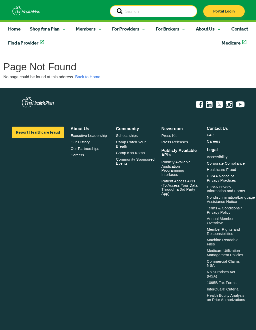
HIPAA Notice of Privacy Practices (221, 178)
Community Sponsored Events (135, 161)
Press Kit (169, 135)
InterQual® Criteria (222, 289)
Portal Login (224, 11)
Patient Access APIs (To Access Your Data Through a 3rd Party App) (180, 187)
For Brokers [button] (167, 29)
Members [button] (85, 29)
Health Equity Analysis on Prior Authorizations (226, 297)
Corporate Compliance (226, 163)
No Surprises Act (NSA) (221, 274)
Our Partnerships (84, 148)
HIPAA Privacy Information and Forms (226, 189)
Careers (77, 155)
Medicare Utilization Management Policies (225, 252)
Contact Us (217, 128)
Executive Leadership (88, 135)
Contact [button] (239, 29)
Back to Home (87, 77)
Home (14, 29)
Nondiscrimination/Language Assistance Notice (231, 199)
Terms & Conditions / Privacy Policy (224, 210)
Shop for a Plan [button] (45, 29)
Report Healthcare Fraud (38, 132)
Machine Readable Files (222, 242)
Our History (80, 142)
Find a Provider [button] (23, 43)
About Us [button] (205, 29)
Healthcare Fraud (221, 169)
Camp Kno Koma (130, 153)
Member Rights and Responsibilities (223, 231)
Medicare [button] (231, 43)
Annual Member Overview (220, 220)
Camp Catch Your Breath (131, 144)
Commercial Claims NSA (223, 263)
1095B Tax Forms (221, 282)
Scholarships (127, 135)
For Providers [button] (126, 29)
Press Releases (175, 142)
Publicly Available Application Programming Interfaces (176, 168)
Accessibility (217, 157)
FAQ (210, 135)
